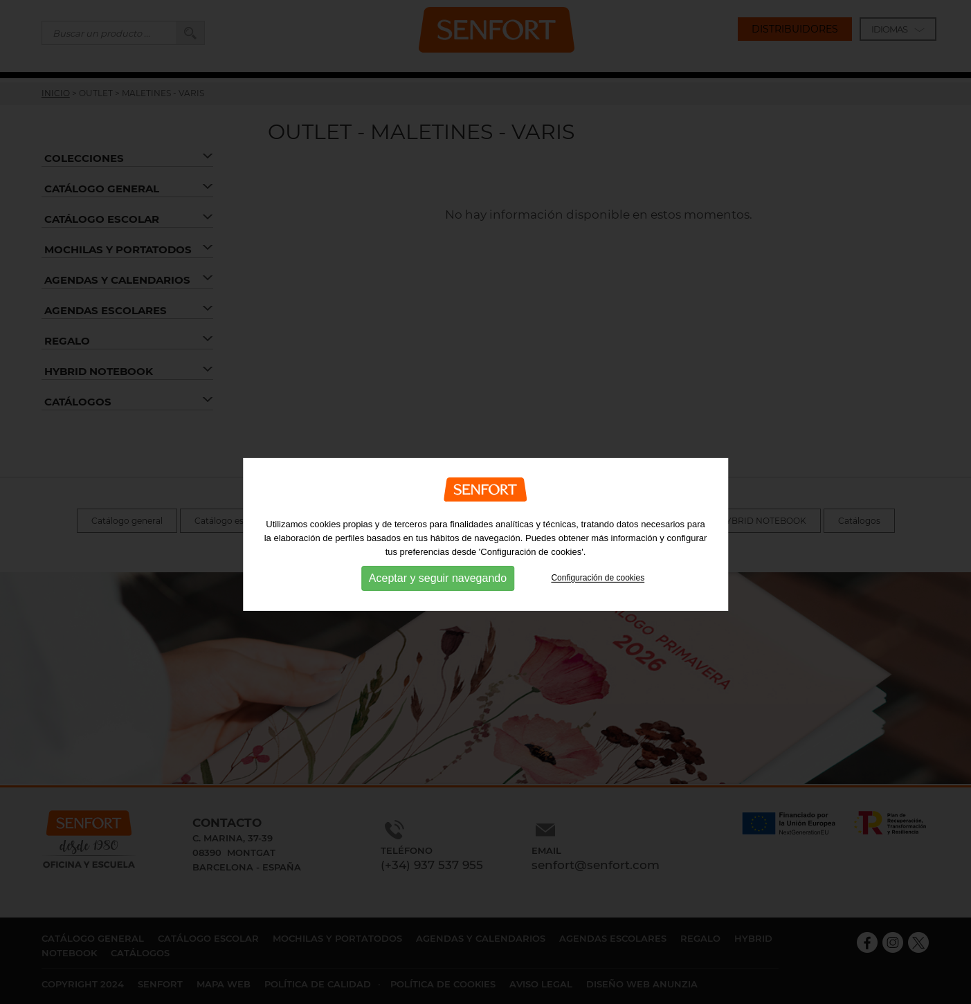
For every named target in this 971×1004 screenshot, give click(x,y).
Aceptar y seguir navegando (438, 603)
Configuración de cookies (597, 603)
